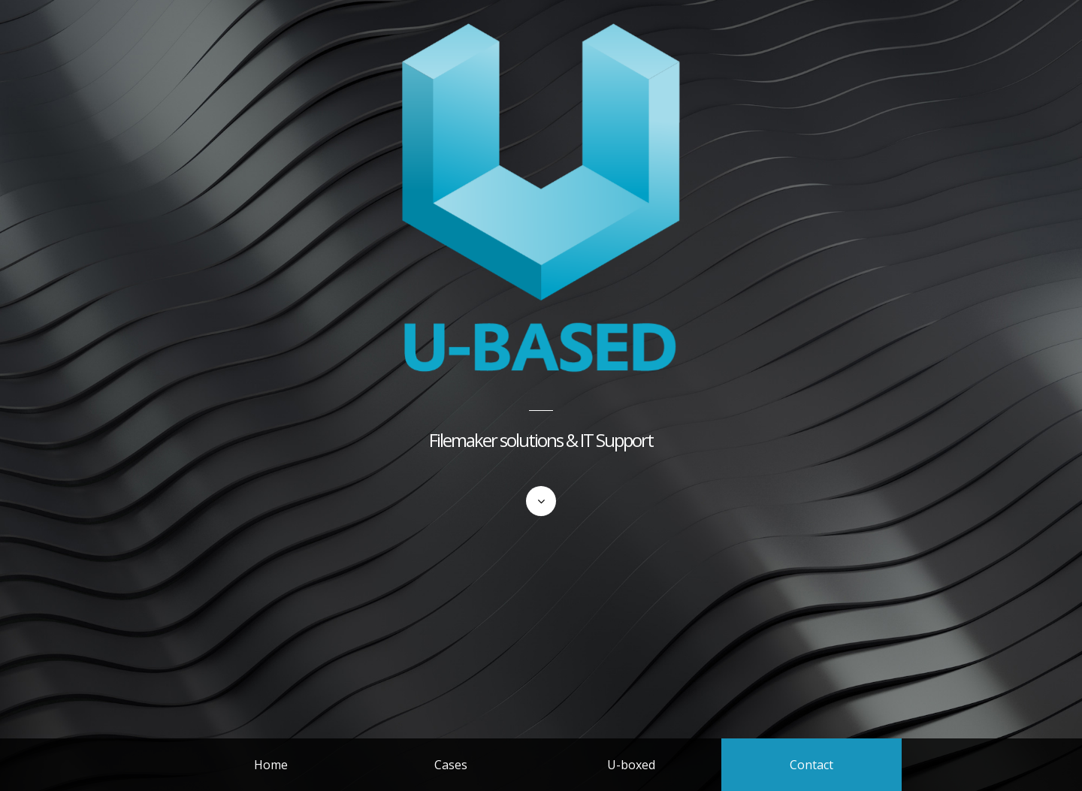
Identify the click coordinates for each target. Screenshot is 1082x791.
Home (271, 764)
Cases (450, 764)
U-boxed (631, 764)
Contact (811, 764)
